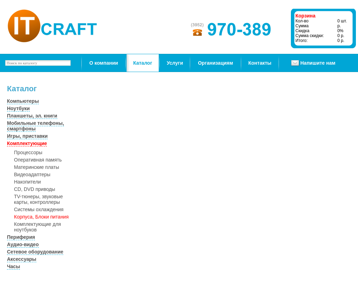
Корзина (305, 16)
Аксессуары (21, 259)
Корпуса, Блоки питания (41, 217)
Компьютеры (23, 101)
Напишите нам (317, 63)
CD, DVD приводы (34, 189)
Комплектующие (27, 143)
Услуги (175, 63)
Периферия (21, 237)
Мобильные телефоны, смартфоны (35, 125)
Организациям (215, 63)
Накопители (27, 182)
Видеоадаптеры (32, 174)
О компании (103, 63)
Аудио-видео (23, 244)
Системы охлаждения (39, 209)
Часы (13, 266)
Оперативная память (38, 160)
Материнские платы (36, 167)
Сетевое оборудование (35, 252)
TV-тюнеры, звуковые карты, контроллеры (38, 199)
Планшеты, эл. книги (32, 116)
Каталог (142, 63)
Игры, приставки (27, 136)
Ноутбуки (18, 108)
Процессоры (28, 152)
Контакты (259, 63)
